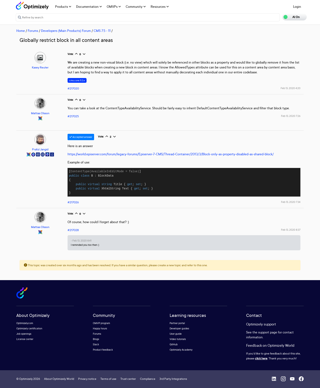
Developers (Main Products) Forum (66, 30)
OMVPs (114, 6)
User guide (176, 333)
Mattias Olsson (40, 113)
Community (136, 6)
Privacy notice (87, 379)
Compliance (147, 379)
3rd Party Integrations (173, 379)
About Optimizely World (59, 379)
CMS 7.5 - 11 (102, 30)
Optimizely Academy (181, 349)
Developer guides (179, 328)
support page (267, 332)
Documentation (89, 6)
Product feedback (103, 349)
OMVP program (101, 323)
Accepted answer (80, 137)
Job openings (23, 333)
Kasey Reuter (40, 67)
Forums (33, 30)
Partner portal (177, 323)
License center (24, 339)
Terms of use (108, 379)
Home (20, 30)
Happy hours (100, 328)
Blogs (96, 339)
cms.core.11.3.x (77, 80)
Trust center (128, 379)
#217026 (73, 202)
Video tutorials (178, 339)
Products (63, 6)
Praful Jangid (40, 149)
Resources (160, 6)
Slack (96, 344)
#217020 (73, 88)
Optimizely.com (24, 323)
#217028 (73, 230)
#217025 (73, 116)
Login (297, 6)
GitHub (174, 344)
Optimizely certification (29, 328)
